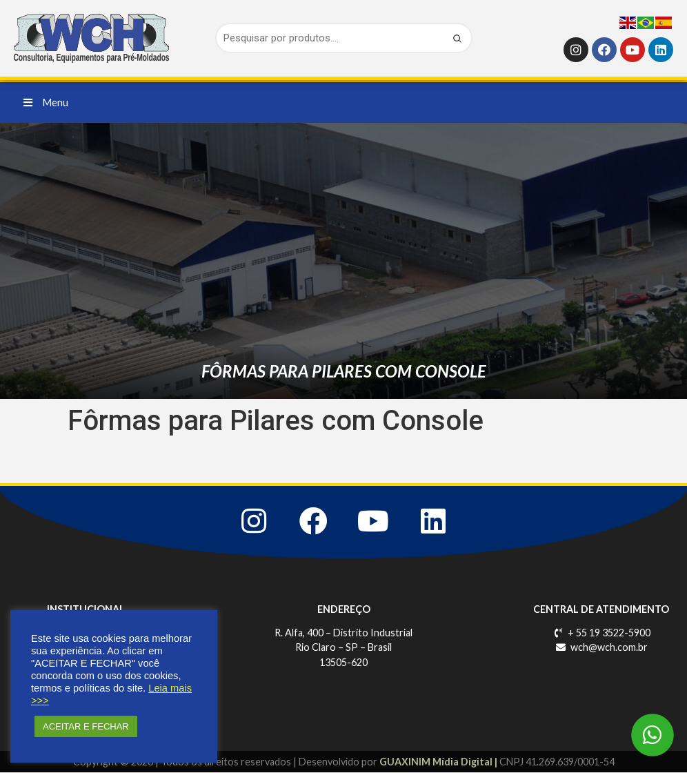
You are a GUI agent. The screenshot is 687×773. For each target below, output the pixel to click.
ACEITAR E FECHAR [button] (86, 726)
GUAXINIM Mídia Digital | (439, 761)
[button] (46, 102)
